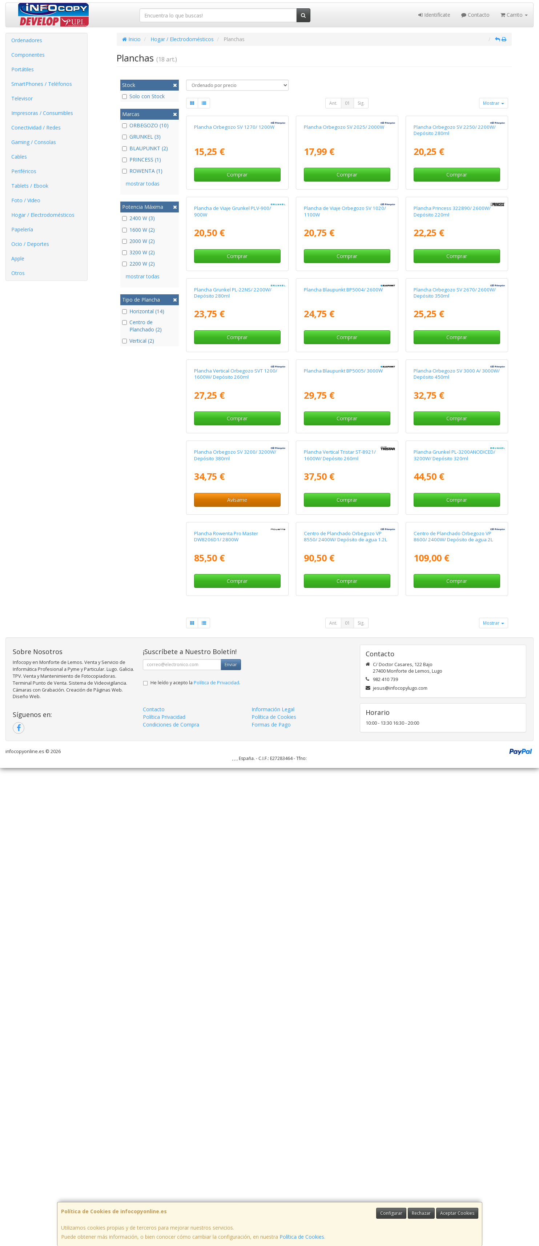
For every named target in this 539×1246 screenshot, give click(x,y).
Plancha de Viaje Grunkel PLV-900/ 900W (232, 370)
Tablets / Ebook (29, 185)
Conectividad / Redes (36, 127)
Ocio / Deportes (30, 243)
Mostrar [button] (493, 103)
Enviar (231, 1142)
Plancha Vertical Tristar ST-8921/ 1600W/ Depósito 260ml (340, 853)
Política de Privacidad (216, 1160)
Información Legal (273, 1186)
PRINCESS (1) (141, 159)
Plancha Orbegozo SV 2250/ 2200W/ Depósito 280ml (455, 209)
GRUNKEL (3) (141, 136)
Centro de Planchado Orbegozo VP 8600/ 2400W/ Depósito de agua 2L (453, 1014)
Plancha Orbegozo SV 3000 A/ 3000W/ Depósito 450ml (457, 692)
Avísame (237, 897)
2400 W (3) (138, 218)
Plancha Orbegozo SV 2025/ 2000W (344, 206)
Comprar (237, 254)
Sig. (361, 103)
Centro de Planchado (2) (142, 326)
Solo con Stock (143, 96)
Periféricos (23, 171)
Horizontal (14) (143, 311)
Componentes (28, 54)
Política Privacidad (164, 1194)
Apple (17, 258)
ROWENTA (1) (142, 170)
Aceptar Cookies (457, 1213)
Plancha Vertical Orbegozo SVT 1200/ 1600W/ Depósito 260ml (235, 692)
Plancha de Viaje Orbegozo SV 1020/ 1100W (345, 370)
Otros (18, 273)
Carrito (514, 14)
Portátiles (22, 69)
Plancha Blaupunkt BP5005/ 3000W (343, 689)
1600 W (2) (138, 229)
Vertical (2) (138, 340)
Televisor (22, 98)
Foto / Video (25, 200)
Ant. (333, 103)
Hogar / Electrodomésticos (43, 214)
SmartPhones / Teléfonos (41, 83)
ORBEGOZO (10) (145, 125)
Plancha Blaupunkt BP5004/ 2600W (343, 528)
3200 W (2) (138, 252)
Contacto (475, 14)
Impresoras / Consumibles (42, 113)
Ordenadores (26, 40)
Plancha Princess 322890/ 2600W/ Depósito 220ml (452, 370)
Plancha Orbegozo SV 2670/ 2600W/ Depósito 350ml (455, 531)
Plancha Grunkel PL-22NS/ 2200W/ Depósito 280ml (232, 531)
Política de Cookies (301, 1236)
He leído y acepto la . (195, 1160)
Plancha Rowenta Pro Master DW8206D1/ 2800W (226, 1014)
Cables (19, 156)
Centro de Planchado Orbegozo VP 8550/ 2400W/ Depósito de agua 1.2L (345, 1014)
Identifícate (434, 14)
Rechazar (421, 1213)
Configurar (391, 1213)
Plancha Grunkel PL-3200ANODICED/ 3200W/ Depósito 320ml (454, 853)
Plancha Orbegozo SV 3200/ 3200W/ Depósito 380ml (235, 853)
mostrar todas (143, 183)
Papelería (22, 229)
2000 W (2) (138, 241)
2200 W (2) (138, 263)
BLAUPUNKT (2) (145, 148)
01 (347, 103)
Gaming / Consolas (33, 142)
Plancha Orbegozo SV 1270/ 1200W (234, 206)
